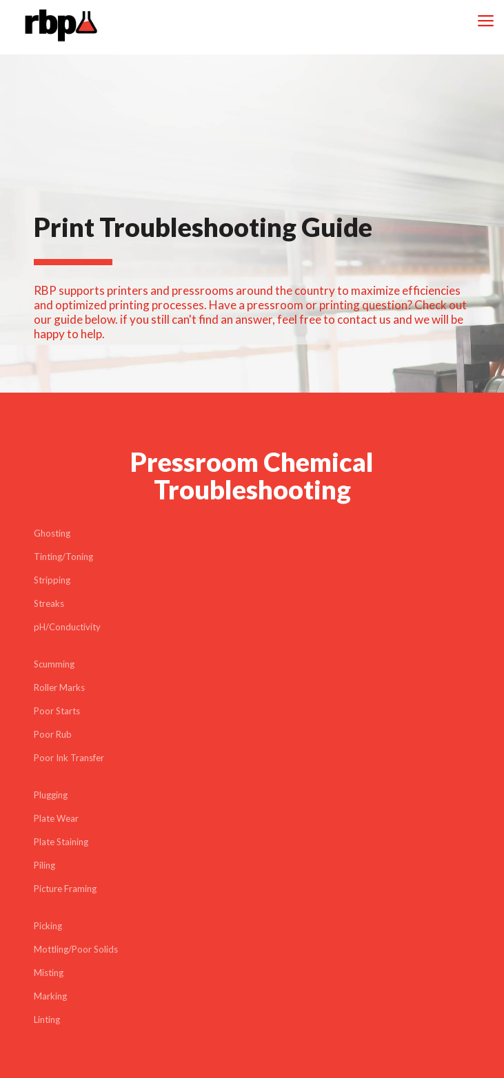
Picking (48, 925)
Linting (47, 1019)
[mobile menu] (485, 20)
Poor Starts (57, 710)
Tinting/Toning (63, 556)
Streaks (49, 603)
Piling (44, 865)
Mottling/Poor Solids (76, 949)
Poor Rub (53, 734)
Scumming (54, 664)
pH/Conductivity (67, 626)
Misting (48, 972)
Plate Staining (61, 841)
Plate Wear (56, 818)
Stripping (52, 579)
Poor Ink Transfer (69, 757)
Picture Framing (65, 888)
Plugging (51, 794)
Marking (50, 996)
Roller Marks (59, 687)
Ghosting (52, 533)
